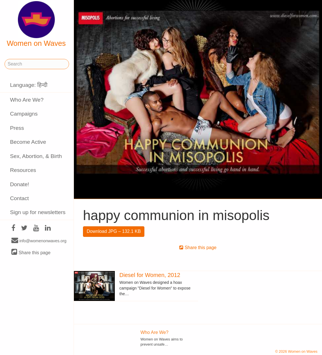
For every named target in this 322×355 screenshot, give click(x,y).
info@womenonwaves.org (39, 240)
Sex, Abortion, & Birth (36, 156)
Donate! (19, 184)
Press (17, 128)
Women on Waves (36, 24)
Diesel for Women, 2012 (149, 275)
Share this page (31, 252)
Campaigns (24, 114)
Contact (19, 198)
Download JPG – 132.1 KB (114, 231)
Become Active (28, 142)
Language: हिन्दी (28, 85)
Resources (23, 170)
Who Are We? (26, 100)
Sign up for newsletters (37, 212)
